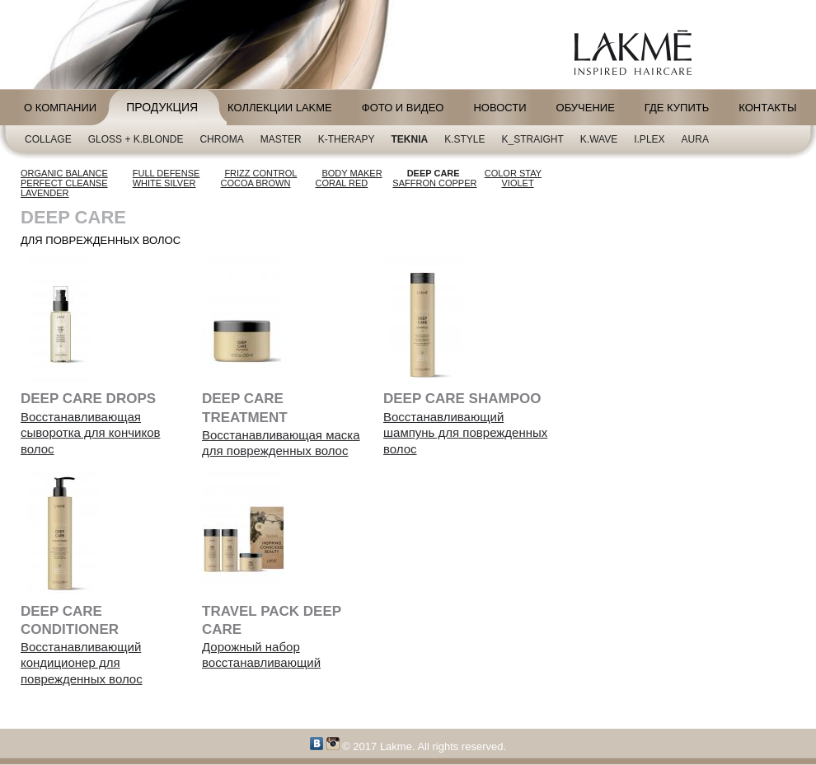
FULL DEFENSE (166, 173)
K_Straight (533, 139)
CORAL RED (342, 183)
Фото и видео (403, 107)
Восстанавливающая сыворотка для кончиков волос (90, 433)
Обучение (585, 107)
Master (281, 139)
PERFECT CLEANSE (64, 183)
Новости (499, 107)
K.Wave (598, 139)
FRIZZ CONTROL (260, 173)
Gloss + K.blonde (136, 139)
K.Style (464, 139)
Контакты (767, 107)
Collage (48, 139)
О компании (60, 107)
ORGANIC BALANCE (64, 173)
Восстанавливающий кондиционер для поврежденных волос (82, 663)
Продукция (162, 107)
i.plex (649, 139)
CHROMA (221, 139)
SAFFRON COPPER (434, 183)
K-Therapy (346, 139)
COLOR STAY (513, 173)
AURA (695, 139)
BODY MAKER (351, 173)
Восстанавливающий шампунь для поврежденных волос (465, 433)
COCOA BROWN (256, 183)
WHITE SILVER (164, 183)
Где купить (677, 107)
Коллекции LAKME (279, 107)
